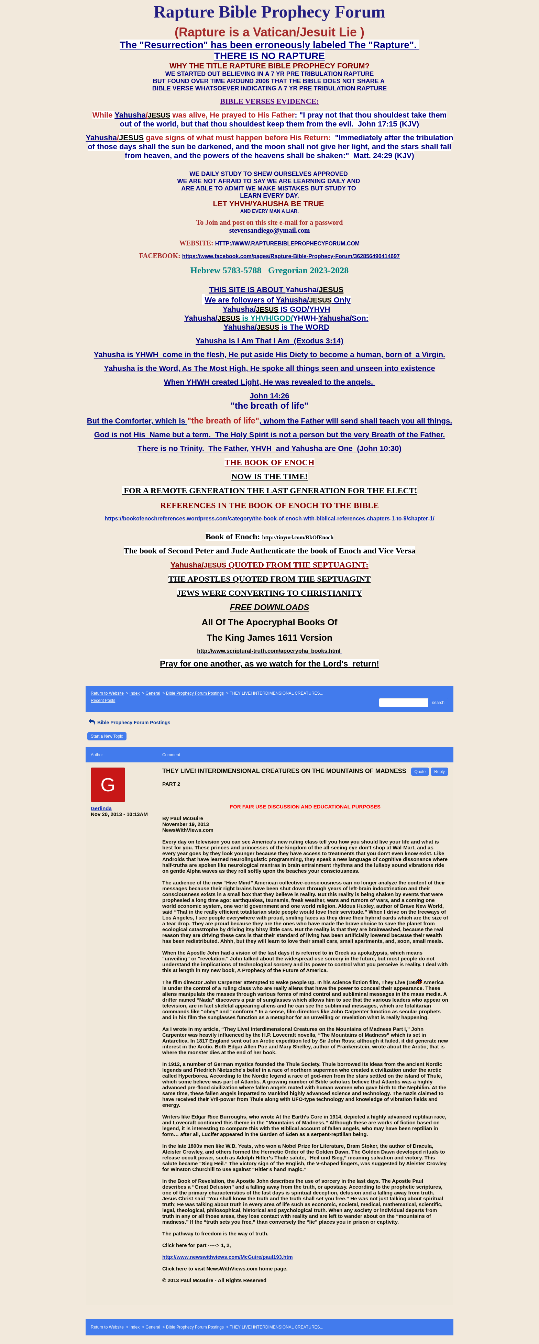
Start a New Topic (107, 736)
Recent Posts (103, 700)
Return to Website (107, 693)
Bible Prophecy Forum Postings (195, 693)
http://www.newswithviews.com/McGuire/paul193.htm (227, 1257)
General (152, 693)
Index (135, 693)
